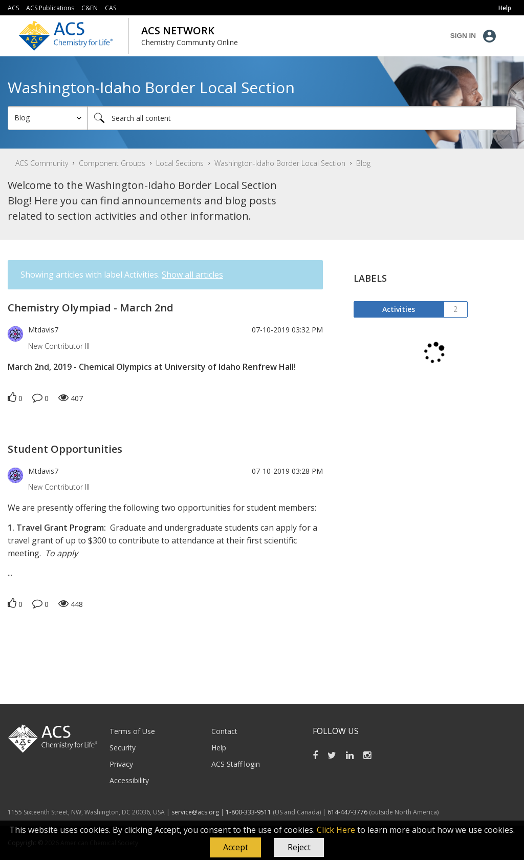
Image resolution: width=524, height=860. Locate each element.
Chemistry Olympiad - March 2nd (90, 307)
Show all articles (192, 274)
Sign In (463, 35)
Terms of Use (132, 731)
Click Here (336, 829)
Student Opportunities (65, 449)
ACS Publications (50, 8)
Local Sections (180, 163)
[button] (235, 847)
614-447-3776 (348, 812)
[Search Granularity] (48, 118)
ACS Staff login (235, 764)
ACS (13, 8)
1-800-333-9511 (248, 812)
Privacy (121, 764)
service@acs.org (195, 812)
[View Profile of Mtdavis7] (43, 329)
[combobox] (302, 118)
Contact (224, 731)
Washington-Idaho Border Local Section (279, 163)
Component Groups (112, 163)
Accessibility (129, 780)
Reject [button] (299, 847)
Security (123, 747)
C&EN (89, 8)
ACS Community (41, 163)
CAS (110, 8)
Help (218, 747)
